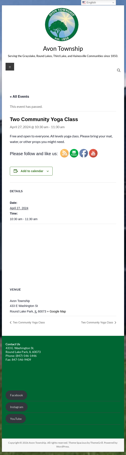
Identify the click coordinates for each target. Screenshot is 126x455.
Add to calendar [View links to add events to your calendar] (32, 171)
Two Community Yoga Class (28, 322)
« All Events (19, 96)
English (89, 2)
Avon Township (63, 48)
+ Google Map (56, 311)
